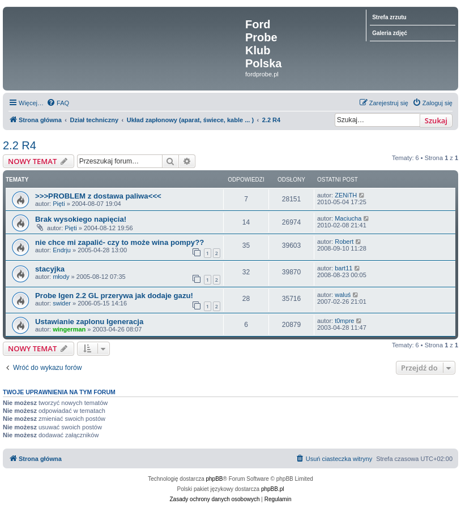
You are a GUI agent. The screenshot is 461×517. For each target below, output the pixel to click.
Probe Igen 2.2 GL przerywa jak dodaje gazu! (114, 295)
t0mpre (344, 320)
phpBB (214, 479)
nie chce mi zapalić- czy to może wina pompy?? (119, 242)
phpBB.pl (272, 489)
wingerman (69, 329)
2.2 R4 (19, 145)
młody (61, 276)
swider (62, 303)
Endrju (62, 250)
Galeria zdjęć (389, 33)
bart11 (343, 268)
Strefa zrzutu (389, 17)
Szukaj (436, 120)
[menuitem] (57, 103)
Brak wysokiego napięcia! (80, 219)
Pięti (59, 203)
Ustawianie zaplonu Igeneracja (89, 321)
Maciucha (348, 218)
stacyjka (50, 269)
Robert (344, 241)
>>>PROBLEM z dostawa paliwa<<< (98, 196)
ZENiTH (346, 195)
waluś (343, 294)
